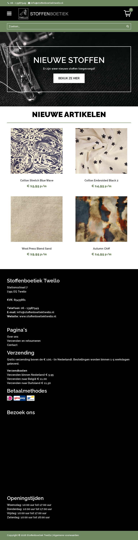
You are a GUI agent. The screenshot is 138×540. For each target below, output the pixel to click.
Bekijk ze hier (69, 78)
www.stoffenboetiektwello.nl (37, 316)
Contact (12, 344)
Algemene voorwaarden (66, 535)
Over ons (12, 336)
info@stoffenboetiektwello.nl (45, 3)
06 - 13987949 (16, 3)
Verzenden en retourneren (24, 340)
